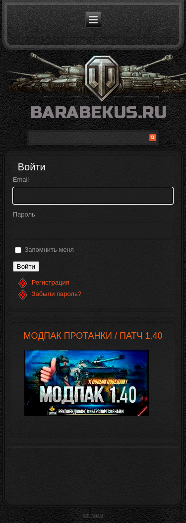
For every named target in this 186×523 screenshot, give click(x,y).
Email (21, 179)
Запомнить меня (48, 249)
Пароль (24, 214)
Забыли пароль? (56, 294)
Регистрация (50, 282)
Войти (26, 266)
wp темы (93, 515)
